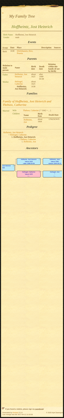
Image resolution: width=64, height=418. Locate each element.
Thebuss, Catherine (31, 110)
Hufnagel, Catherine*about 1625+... (28, 174)
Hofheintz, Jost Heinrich (21, 75)
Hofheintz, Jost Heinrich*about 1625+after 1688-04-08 (29, 161)
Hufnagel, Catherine (19, 82)
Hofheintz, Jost (30, 142)
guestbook (39, 409)
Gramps (15, 413)
